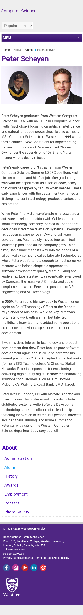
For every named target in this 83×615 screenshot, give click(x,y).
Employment (16, 494)
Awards (11, 485)
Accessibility (61, 557)
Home (6, 49)
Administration (18, 458)
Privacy (7, 557)
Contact (11, 503)
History (11, 476)
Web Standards (23, 557)
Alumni (29, 49)
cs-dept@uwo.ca (13, 553)
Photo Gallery (16, 512)
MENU (8, 38)
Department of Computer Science (23, 536)
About (17, 49)
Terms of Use (43, 557)
